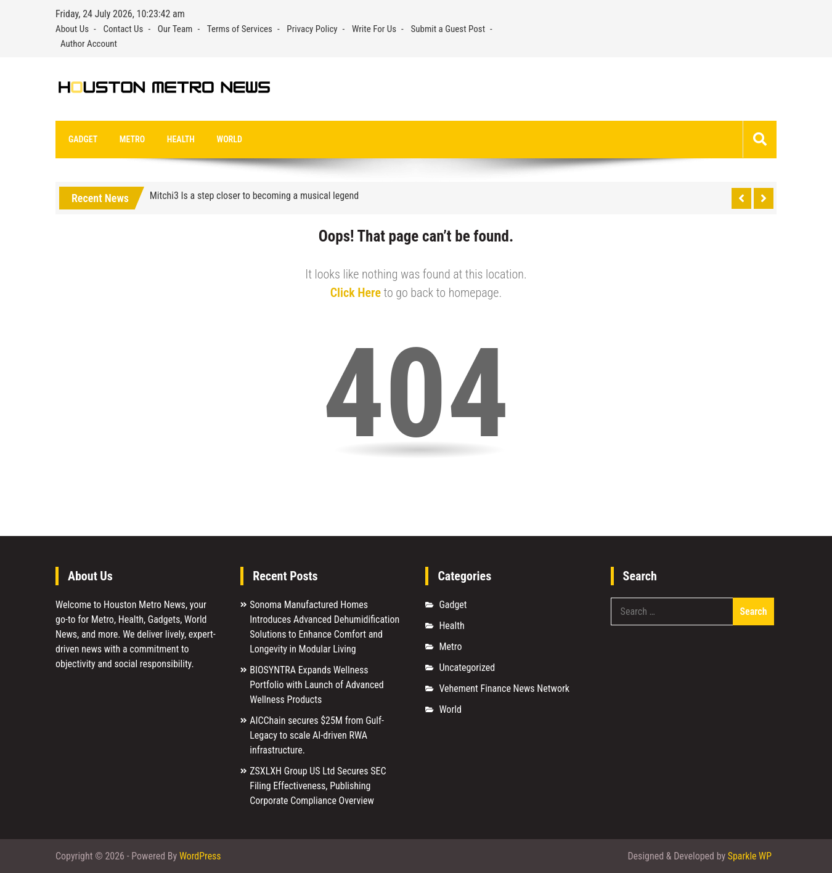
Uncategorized (467, 668)
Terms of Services (239, 29)
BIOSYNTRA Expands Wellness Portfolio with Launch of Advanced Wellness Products (317, 685)
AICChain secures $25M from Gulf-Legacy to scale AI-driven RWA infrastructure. (317, 736)
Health (178, 139)
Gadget (82, 139)
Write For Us (374, 29)
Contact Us (123, 29)
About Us (72, 29)
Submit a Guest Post (448, 29)
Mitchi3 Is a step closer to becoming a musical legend (254, 196)
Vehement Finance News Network (504, 689)
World (225, 139)
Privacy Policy (312, 29)
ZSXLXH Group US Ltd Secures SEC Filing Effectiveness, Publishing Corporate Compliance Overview (318, 786)
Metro (130, 139)
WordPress (200, 856)
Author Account (88, 43)
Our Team (175, 29)
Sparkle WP (749, 856)
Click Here (355, 293)
